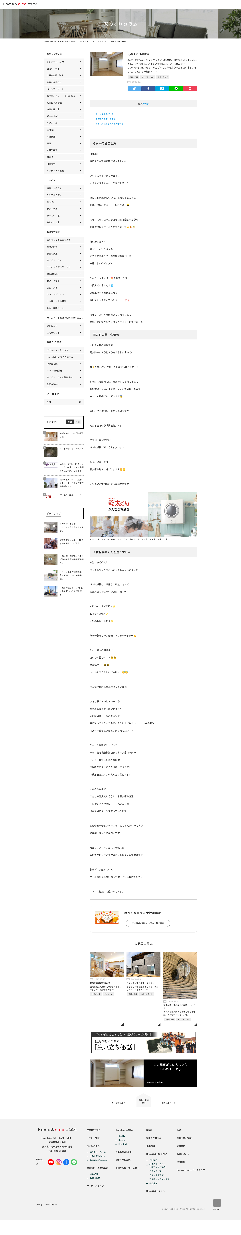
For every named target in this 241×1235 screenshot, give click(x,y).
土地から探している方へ (128, 1180)
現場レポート (53, 68)
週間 (70, 425)
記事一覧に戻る (143, 1103)
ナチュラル (52, 208)
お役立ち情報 (54, 232)
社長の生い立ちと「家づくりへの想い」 (159, 1178)
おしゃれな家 (53, 222)
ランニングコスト (55, 294)
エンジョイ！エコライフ (58, 240)
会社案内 (153, 1173)
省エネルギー (53, 116)
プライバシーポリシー (46, 1219)
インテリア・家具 (55, 170)
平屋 (49, 143)
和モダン (51, 201)
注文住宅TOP (94, 1133)
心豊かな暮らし (54, 82)
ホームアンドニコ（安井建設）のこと (65, 319)
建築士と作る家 (54, 188)
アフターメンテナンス (57, 353)
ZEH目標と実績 (182, 1144)
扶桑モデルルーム (98, 1165)
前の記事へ (118, 1104)
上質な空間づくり (55, 75)
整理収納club (53, 274)
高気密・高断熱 (54, 102)
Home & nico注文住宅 (70, 41)
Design (121, 1143)
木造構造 (51, 136)
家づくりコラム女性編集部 (60, 380)
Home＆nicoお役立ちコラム (60, 360)
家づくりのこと (107, 41)
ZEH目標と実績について (70, 498)
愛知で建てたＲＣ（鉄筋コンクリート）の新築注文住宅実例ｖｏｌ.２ (72, 486)
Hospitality (123, 1147)
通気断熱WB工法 (123, 1158)
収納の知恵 (52, 253)
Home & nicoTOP (50, 41)
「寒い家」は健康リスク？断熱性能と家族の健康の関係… (72, 562)
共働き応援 (133, 77)
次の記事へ (168, 1104)
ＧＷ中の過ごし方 (105, 114)
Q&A (177, 1133)
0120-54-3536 (59, 1154)
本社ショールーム (98, 1161)
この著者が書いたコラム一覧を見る (148, 923)
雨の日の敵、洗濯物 (106, 119)
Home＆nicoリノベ (156, 1206)
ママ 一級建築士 (54, 373)
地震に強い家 (53, 109)
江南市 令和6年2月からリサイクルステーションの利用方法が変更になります (72, 470)
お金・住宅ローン (55, 308)
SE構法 (50, 129)
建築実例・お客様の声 (98, 1180)
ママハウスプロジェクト (58, 267)
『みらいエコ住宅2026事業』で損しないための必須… (71, 578)
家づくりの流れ (123, 1169)
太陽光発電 (52, 150)
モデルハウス (94, 1155)
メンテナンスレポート (57, 61)
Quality (121, 1139)
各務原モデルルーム (99, 1170)
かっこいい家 (53, 215)
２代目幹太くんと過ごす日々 (110, 124)
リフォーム (52, 122)
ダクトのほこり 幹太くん (72, 451)
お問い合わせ (181, 1166)
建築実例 (94, 1186)
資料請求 (179, 1155)
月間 (78, 425)
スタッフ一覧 (155, 1183)
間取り (50, 156)
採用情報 (179, 1177)
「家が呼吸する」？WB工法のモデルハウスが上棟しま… (72, 594)
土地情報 (150, 1155)
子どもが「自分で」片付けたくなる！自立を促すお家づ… (72, 531)
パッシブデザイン (55, 89)
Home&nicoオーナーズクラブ (190, 1188)
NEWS (149, 1133)
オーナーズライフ (96, 1201)
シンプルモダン (54, 195)
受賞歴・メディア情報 (159, 1192)
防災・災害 (52, 287)
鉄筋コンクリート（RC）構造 (61, 95)
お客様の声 (95, 1191)
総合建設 (153, 1196)
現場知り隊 (52, 367)
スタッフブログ (156, 1188)
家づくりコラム (90, 41)
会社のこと (52, 328)
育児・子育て (163, 77)
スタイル (52, 180)
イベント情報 (94, 1144)
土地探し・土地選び (56, 301)
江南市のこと (53, 335)
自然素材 (51, 163)
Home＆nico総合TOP (157, 1166)
